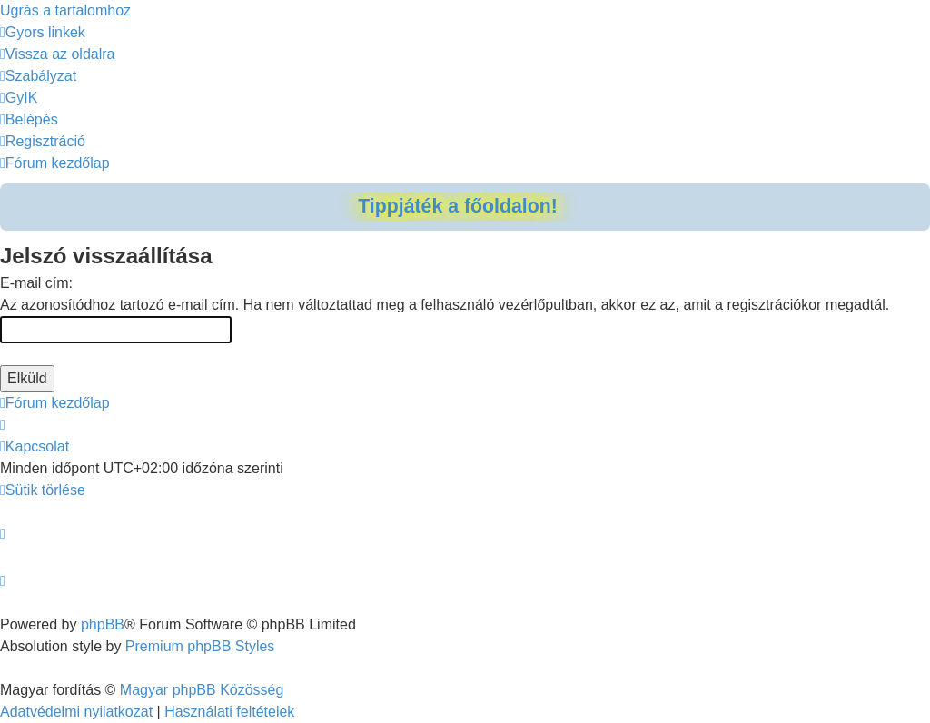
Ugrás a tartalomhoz (65, 10)
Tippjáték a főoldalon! (458, 206)
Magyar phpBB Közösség (202, 690)
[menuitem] (57, 54)
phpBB (102, 624)
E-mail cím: (36, 283)
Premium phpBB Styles (200, 646)
